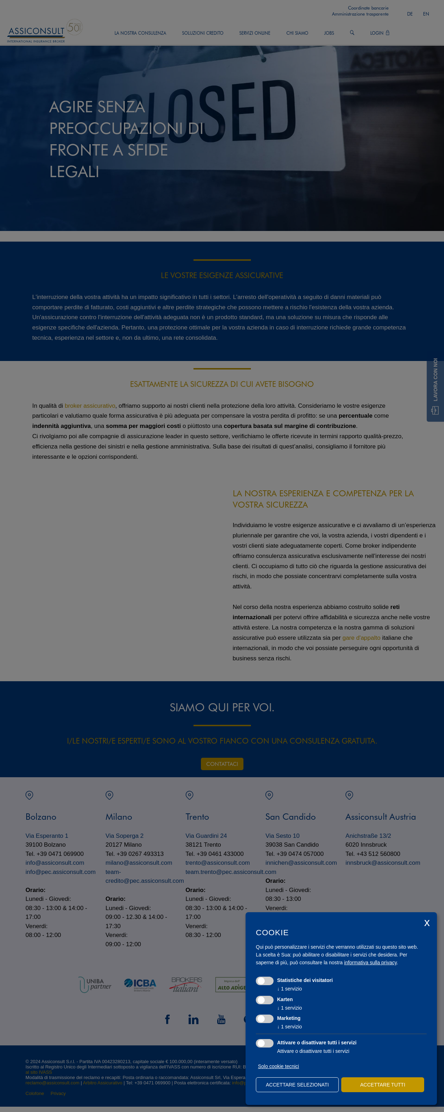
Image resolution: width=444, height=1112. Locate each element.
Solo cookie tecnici (278, 1066)
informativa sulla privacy (370, 962)
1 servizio (289, 989)
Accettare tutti (382, 1085)
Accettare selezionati (297, 1085)
